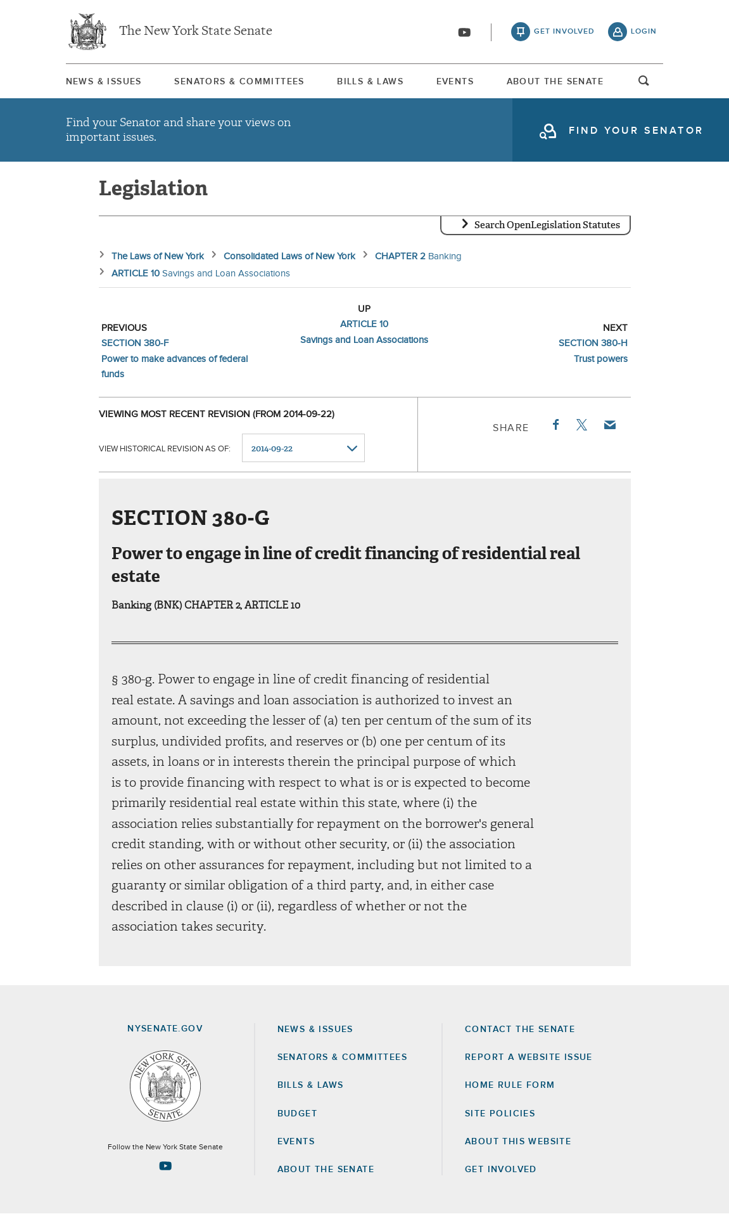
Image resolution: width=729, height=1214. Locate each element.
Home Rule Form (510, 1085)
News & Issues (104, 81)
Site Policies (500, 1113)
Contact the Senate (520, 1029)
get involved (564, 32)
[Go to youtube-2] (464, 32)
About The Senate (555, 81)
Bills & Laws (370, 81)
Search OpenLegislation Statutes (547, 225)
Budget (297, 1113)
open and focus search (644, 84)
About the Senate (325, 1169)
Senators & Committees (239, 81)
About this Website (518, 1141)
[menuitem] (104, 81)
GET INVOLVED (501, 1169)
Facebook (555, 424)
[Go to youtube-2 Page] (165, 1165)
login (644, 32)
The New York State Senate (195, 31)
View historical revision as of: (165, 448)
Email (609, 424)
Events (455, 81)
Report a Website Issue (529, 1057)
